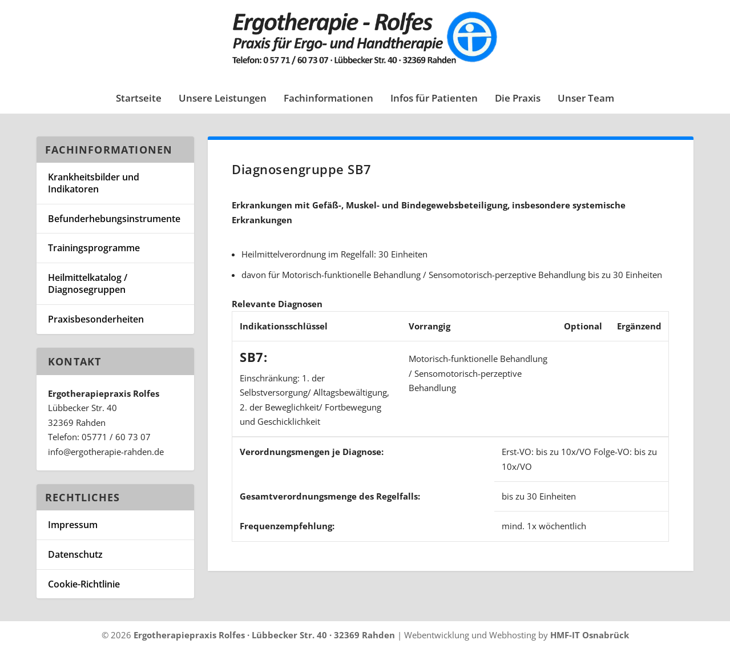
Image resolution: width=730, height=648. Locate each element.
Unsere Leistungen (223, 99)
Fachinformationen (328, 99)
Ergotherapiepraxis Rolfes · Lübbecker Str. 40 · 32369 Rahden (264, 635)
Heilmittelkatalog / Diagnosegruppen (87, 283)
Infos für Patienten (434, 99)
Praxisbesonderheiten (96, 319)
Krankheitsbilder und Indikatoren (93, 183)
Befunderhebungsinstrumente (114, 218)
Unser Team (586, 99)
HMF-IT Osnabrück (589, 635)
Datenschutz (75, 554)
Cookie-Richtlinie (84, 584)
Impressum (73, 524)
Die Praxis (518, 99)
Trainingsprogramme (94, 248)
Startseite (139, 99)
